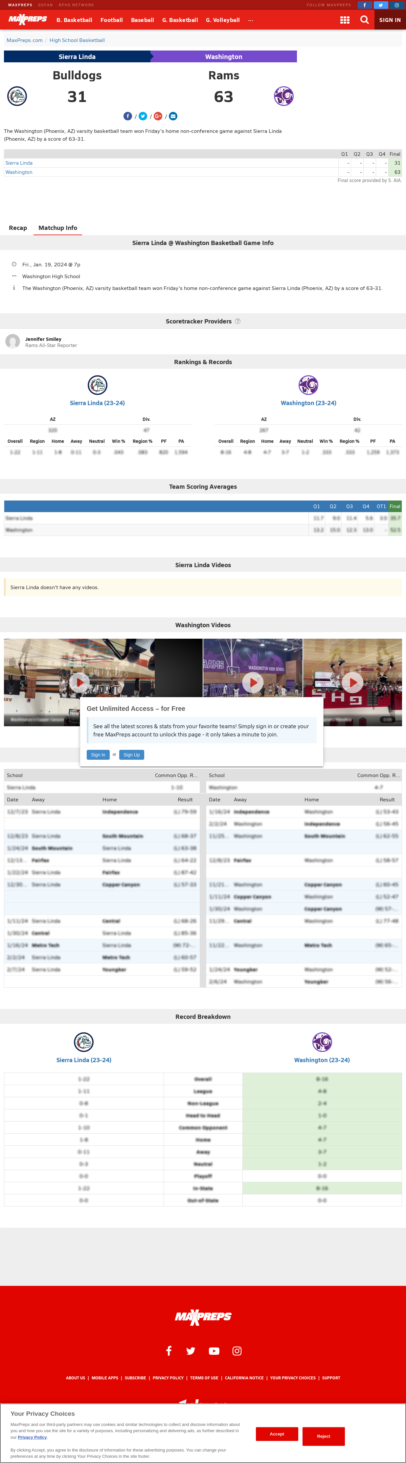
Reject (323, 1436)
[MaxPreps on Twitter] (381, 5)
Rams (223, 74)
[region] (203, 1433)
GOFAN (45, 4)
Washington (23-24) (308, 403)
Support (331, 1378)
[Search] (364, 20)
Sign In (98, 754)
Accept (277, 1434)
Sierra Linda (77, 56)
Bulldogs (77, 74)
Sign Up (132, 754)
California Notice (244, 1378)
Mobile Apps (105, 1378)
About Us (75, 1378)
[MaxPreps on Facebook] (365, 5)
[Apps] (345, 20)
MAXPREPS (20, 4)
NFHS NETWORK (76, 4)
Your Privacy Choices (293, 1378)
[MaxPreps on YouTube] (214, 1350)
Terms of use (204, 1378)
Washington (223, 56)
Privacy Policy (168, 1378)
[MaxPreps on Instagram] (397, 5)
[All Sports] (251, 20)
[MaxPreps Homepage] (203, 1317)
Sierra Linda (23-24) (97, 403)
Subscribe (135, 1378)
